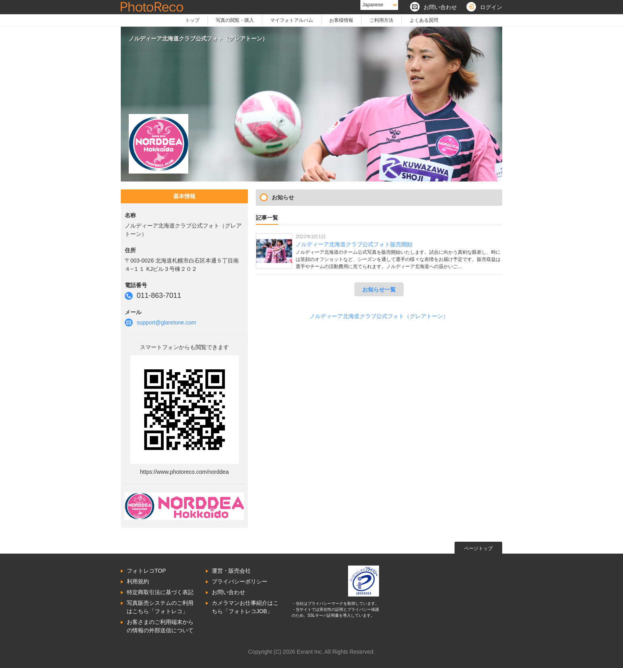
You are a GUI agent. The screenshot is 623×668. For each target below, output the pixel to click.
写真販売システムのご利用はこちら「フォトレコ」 (160, 607)
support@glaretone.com (166, 322)
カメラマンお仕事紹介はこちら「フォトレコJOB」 (245, 607)
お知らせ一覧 (379, 289)
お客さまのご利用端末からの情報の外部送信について (160, 626)
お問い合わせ (228, 592)
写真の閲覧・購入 (235, 20)
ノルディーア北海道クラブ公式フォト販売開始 (354, 244)
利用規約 (138, 581)
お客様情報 (341, 20)
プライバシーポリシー (239, 581)
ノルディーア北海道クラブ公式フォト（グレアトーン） (379, 316)
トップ (192, 20)
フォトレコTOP (146, 571)
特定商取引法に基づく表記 (160, 592)
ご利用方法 (381, 20)
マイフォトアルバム (291, 20)
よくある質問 (424, 20)
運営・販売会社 (231, 571)
